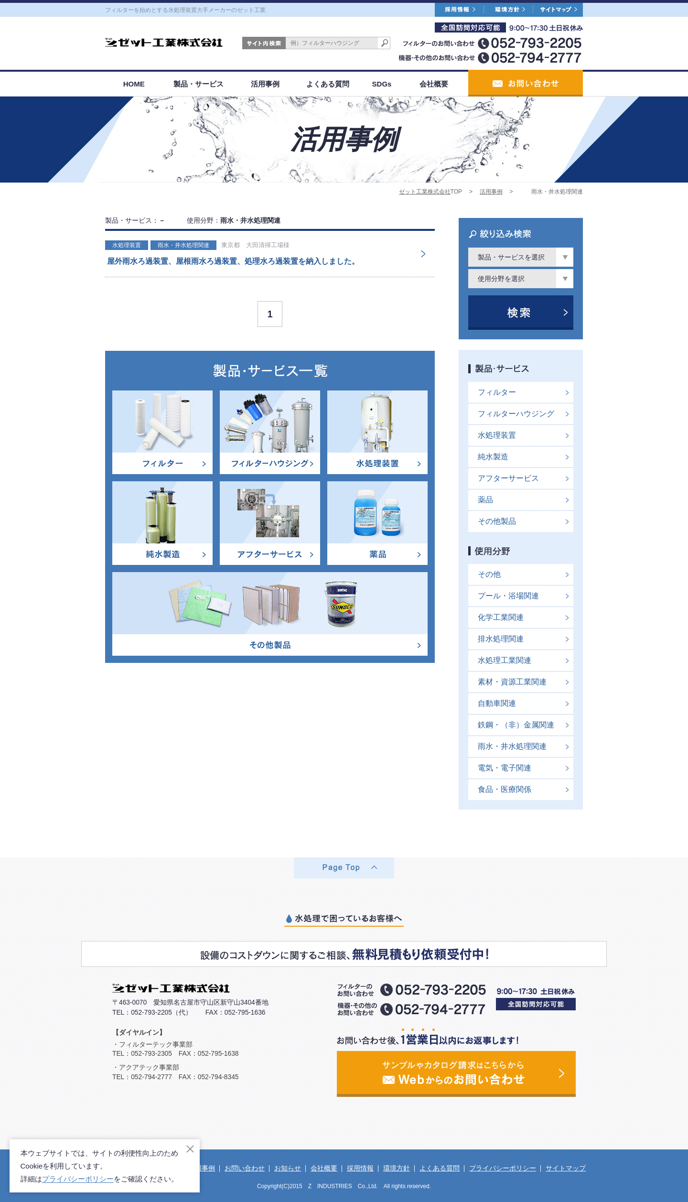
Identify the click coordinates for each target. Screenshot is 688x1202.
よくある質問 (327, 84)
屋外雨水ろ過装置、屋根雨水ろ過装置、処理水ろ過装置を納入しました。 (233, 261)
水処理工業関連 (504, 660)
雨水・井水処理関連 (183, 245)
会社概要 (433, 84)
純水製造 (493, 457)
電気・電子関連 (504, 768)
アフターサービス (508, 478)
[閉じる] (190, 1149)
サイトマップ (566, 1168)
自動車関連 (497, 703)
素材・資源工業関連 (512, 682)
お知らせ (287, 1168)
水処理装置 (126, 245)
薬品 (485, 500)
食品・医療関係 (504, 789)
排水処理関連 (501, 639)
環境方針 (396, 1168)
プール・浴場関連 (508, 596)
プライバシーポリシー (502, 1168)
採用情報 (360, 1168)
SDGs (382, 84)
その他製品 (497, 521)
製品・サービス (198, 84)
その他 (489, 574)
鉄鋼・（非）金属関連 (516, 725)
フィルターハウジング (516, 414)
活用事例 (265, 84)
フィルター (497, 392)
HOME (134, 84)
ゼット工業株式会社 (425, 191)
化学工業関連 (501, 617)
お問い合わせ (245, 1168)
